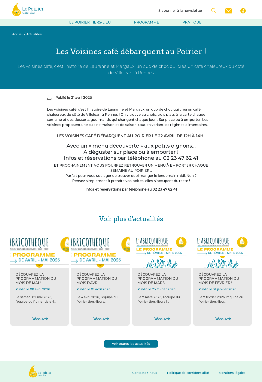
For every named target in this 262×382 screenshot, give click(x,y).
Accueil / (18, 34)
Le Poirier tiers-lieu (90, 22)
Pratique (191, 22)
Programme (146, 22)
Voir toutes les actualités (131, 344)
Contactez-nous (144, 373)
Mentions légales (232, 373)
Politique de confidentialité (188, 373)
